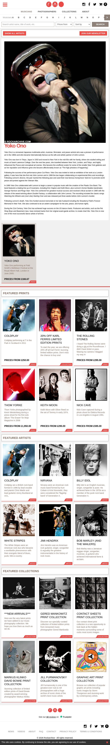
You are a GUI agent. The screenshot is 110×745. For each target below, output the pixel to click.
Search (100, 24)
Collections (69, 11)
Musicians (26, 11)
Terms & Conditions (91, 731)
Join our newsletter (93, 33)
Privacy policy (68, 731)
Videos (21, 731)
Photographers (47, 11)
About (85, 11)
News (11, 731)
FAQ (41, 731)
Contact (51, 731)
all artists (14, 33)
